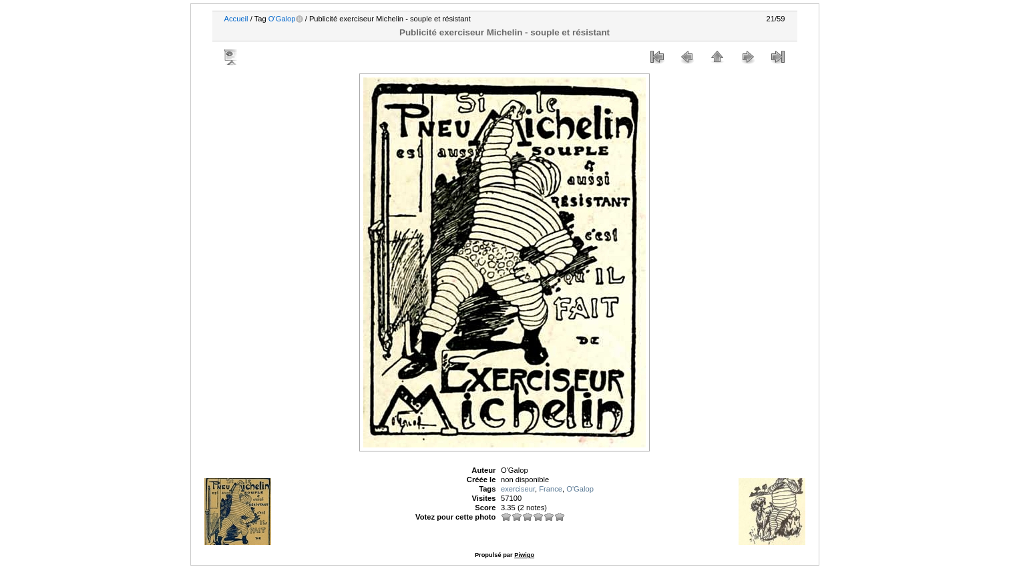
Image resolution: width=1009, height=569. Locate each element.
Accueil (236, 19)
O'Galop (282, 19)
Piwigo (524, 555)
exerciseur (518, 489)
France (550, 489)
